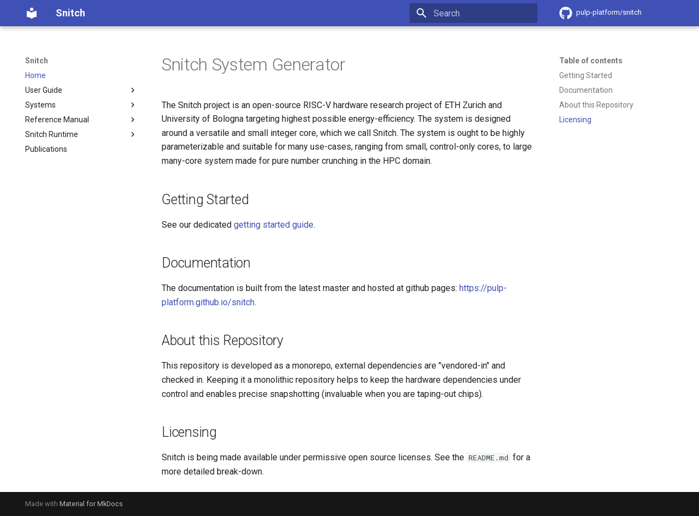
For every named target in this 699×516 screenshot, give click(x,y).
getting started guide (273, 225)
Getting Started (585, 75)
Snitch (36, 60)
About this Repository (596, 104)
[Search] (473, 13)
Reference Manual (81, 119)
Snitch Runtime (81, 134)
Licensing (575, 119)
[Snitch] (32, 13)
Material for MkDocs (91, 504)
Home (35, 75)
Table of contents (591, 60)
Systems (81, 105)
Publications (46, 149)
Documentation (586, 90)
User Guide (81, 90)
